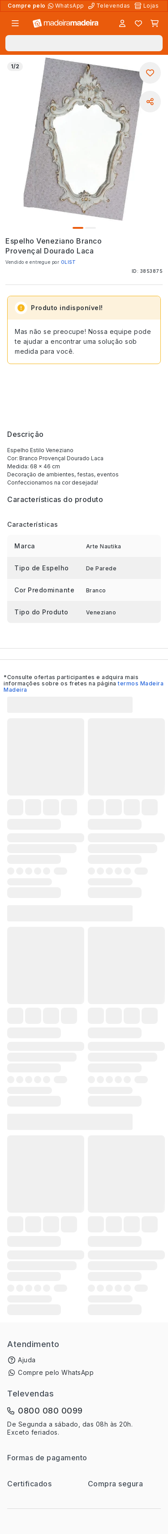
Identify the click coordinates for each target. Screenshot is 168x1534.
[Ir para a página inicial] (66, 23)
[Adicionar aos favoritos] (150, 73)
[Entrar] (122, 23)
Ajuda (27, 1360)
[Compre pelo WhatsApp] (67, 6)
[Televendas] (110, 6)
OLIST (68, 262)
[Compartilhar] (150, 101)
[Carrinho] (154, 23)
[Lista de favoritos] (138, 23)
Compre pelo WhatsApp (56, 1372)
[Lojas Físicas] (147, 6)
